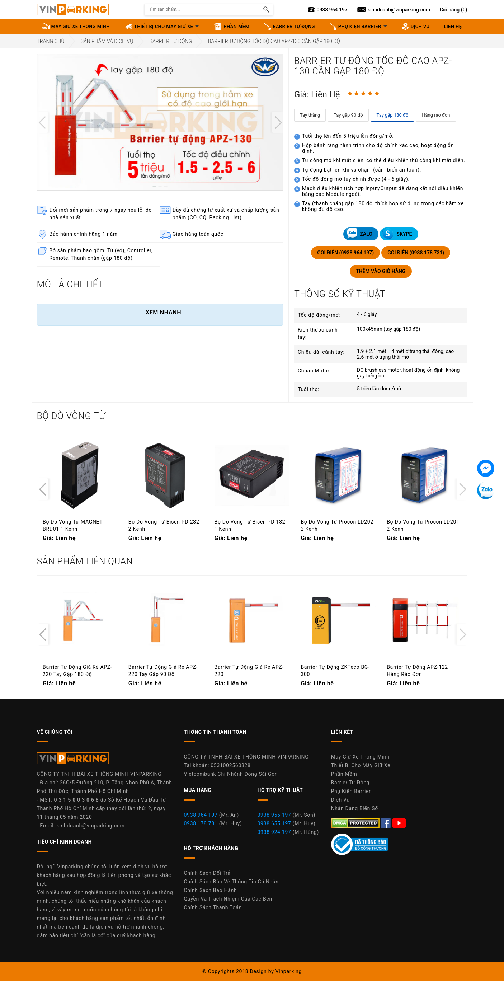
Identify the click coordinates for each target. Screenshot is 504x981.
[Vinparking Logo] (73, 9)
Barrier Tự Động (170, 41)
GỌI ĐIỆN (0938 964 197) (345, 252)
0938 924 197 (274, 832)
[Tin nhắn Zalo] (485, 490)
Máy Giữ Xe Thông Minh (360, 757)
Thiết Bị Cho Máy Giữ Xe (361, 765)
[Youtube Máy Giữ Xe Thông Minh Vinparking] (399, 822)
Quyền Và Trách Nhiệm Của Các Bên (228, 899)
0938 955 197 (274, 815)
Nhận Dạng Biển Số (354, 808)
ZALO (358, 233)
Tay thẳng (310, 115)
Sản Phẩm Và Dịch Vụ (107, 41)
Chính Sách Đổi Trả (207, 873)
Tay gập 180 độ (393, 115)
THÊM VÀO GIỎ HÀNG (381, 271)
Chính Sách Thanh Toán (213, 907)
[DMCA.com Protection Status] (356, 822)
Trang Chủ (51, 41)
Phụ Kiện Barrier (351, 791)
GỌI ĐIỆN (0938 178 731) (415, 252)
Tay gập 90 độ (348, 115)
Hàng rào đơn (436, 115)
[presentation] (42, 122)
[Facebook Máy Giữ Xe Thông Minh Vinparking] (386, 822)
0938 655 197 (274, 823)
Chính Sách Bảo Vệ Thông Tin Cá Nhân (231, 881)
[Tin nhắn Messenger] (485, 468)
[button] (154, 186)
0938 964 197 (201, 815)
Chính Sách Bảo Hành (210, 890)
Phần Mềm (344, 774)
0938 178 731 (201, 823)
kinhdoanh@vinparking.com (91, 826)
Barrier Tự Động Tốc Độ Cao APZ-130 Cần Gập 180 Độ (274, 41)
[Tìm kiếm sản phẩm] (266, 9)
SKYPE (397, 233)
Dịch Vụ (340, 800)
